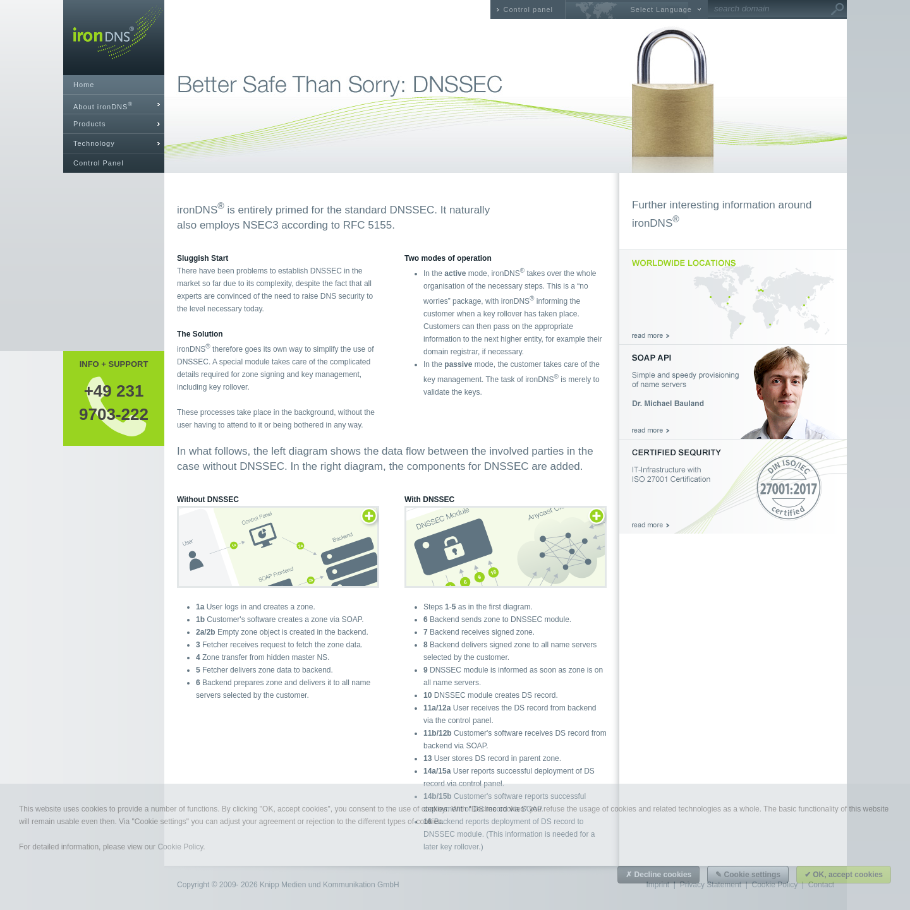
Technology (94, 143)
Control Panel (98, 163)
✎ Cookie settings (747, 874)
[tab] (113, 104)
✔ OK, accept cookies (843, 874)
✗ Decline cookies (658, 874)
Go (837, 9)
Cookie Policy (180, 846)
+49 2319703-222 (114, 402)
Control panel (528, 9)
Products (89, 124)
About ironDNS (103, 106)
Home (83, 84)
